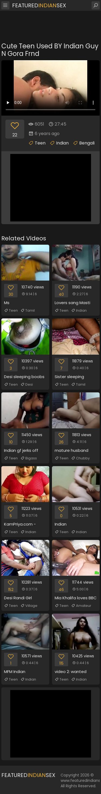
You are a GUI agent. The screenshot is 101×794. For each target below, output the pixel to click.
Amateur (81, 606)
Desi (26, 384)
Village (28, 606)
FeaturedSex (39, 5)
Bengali (87, 143)
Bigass (28, 458)
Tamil (27, 310)
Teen (40, 143)
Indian (62, 143)
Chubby (80, 458)
